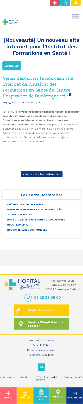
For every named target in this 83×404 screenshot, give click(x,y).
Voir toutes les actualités (41, 174)
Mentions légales (7, 377)
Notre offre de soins (41, 340)
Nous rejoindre (17, 224)
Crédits (39, 377)
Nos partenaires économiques (27, 229)
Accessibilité (53, 377)
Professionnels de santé (41, 350)
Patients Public (41, 345)
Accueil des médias (19, 214)
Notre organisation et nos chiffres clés (34, 209)
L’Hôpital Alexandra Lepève (25, 204)
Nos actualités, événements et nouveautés (36, 219)
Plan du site (25, 377)
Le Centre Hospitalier (41, 355)
